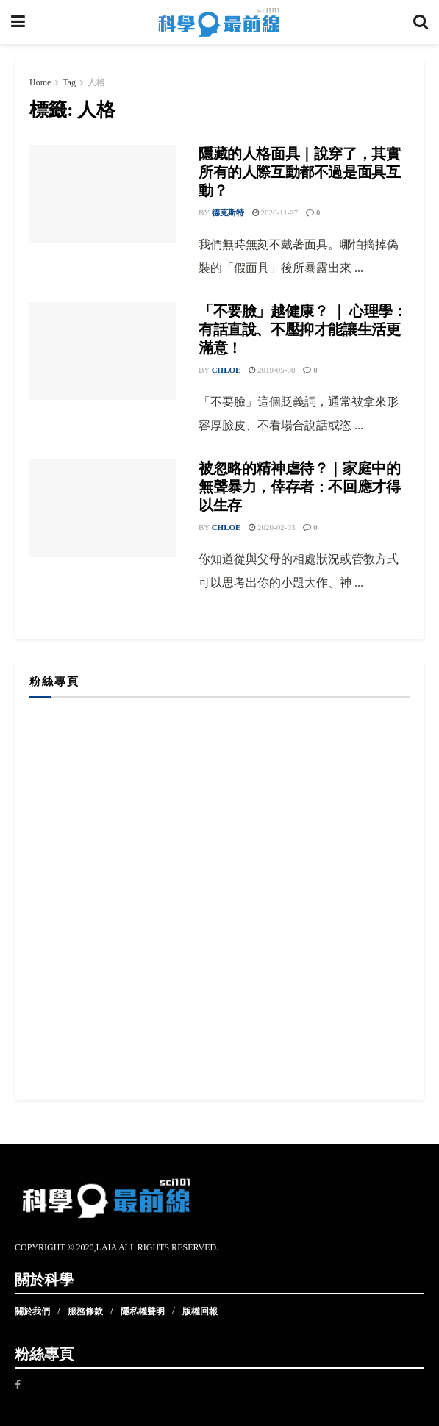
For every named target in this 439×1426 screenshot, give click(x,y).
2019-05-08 (272, 369)
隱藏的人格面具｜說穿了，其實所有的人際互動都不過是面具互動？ (299, 172)
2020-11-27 (275, 212)
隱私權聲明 (143, 1311)
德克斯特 (228, 212)
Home (40, 82)
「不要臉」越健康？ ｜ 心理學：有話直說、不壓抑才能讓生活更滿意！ (303, 329)
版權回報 (200, 1311)
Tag (69, 82)
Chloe (226, 369)
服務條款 (85, 1311)
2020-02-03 (272, 527)
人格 (96, 82)
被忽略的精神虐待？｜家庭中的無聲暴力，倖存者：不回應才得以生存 (299, 486)
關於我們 (32, 1311)
